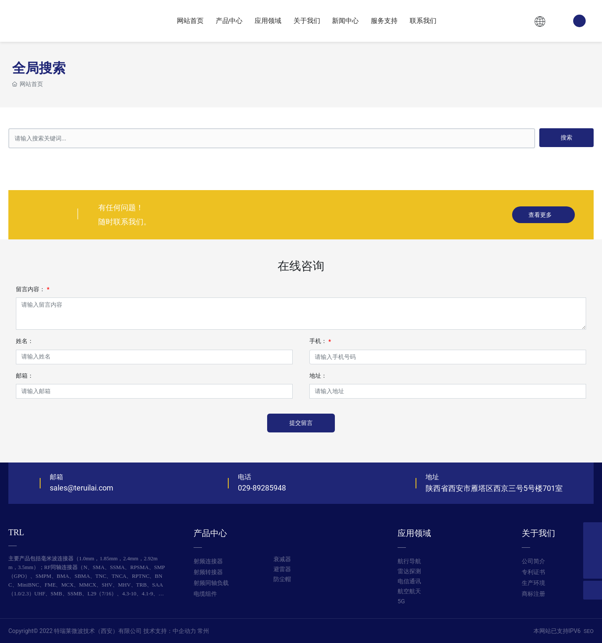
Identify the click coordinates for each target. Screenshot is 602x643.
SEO (589, 631)
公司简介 (533, 561)
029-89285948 (262, 487)
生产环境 (533, 583)
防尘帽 (282, 579)
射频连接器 (208, 561)
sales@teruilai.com (81, 487)
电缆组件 (205, 594)
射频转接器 (208, 572)
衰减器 (282, 559)
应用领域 (414, 533)
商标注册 (533, 594)
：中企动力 (181, 631)
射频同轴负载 (211, 583)
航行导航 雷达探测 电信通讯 (409, 571)
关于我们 (538, 533)
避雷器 (282, 569)
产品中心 (210, 533)
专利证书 (533, 572)
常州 (203, 631)
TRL (16, 532)
